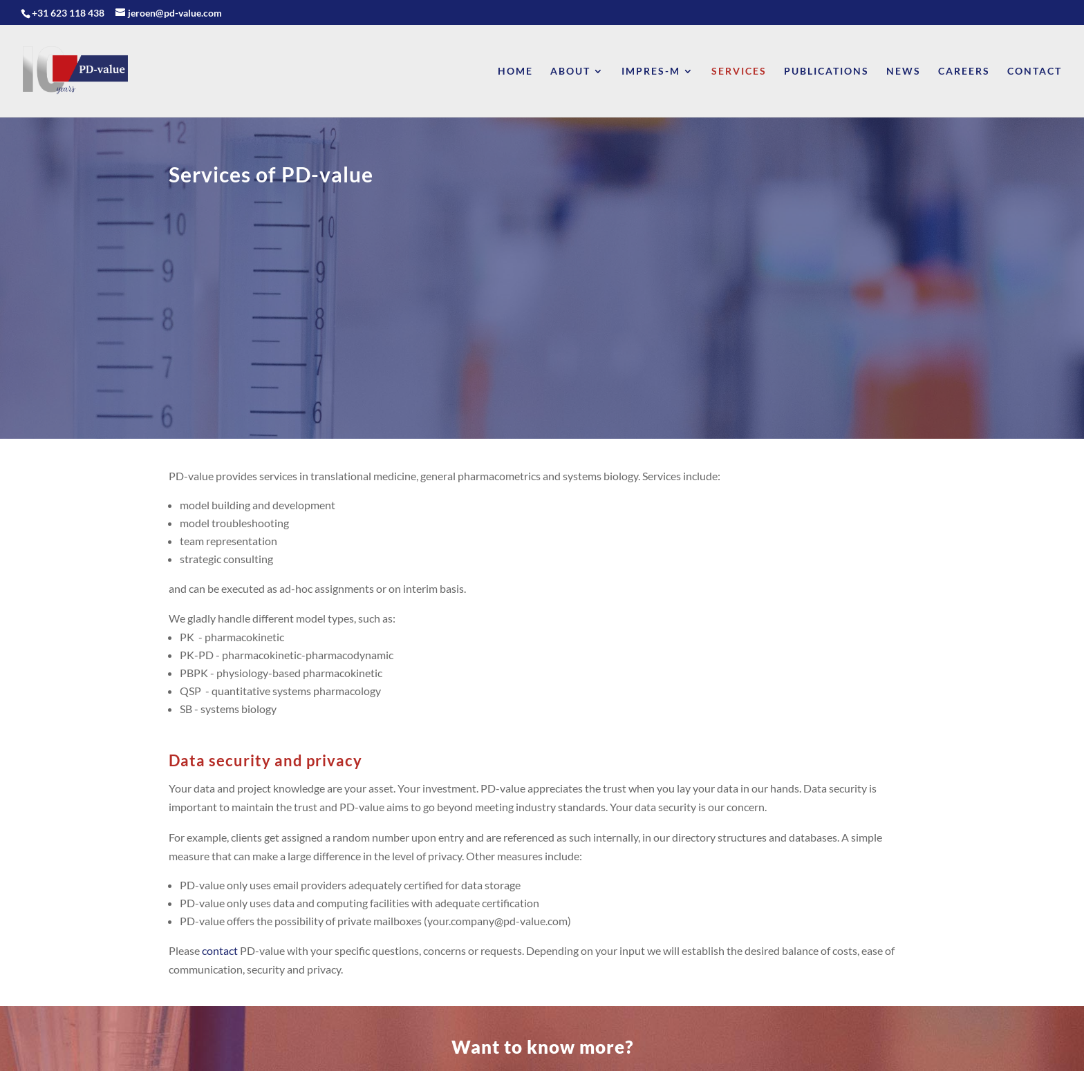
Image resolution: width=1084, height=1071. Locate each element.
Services (739, 71)
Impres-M (651, 71)
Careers (964, 71)
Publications (826, 71)
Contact (1034, 71)
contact (220, 950)
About (570, 71)
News (903, 71)
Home (515, 71)
